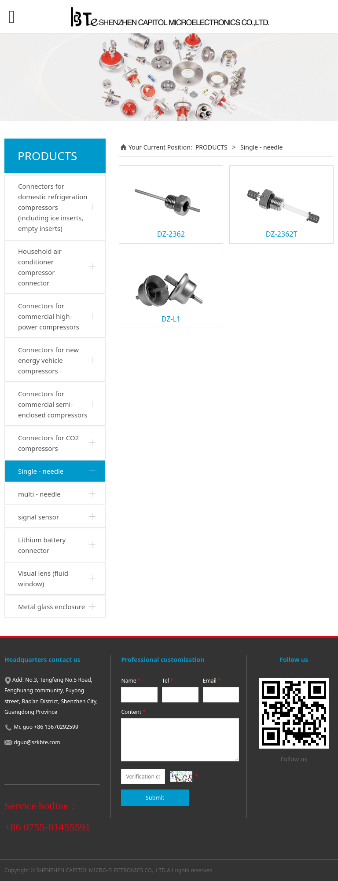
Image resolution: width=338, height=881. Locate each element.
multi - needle (39, 494)
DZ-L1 (171, 319)
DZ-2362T (282, 234)
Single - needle (40, 471)
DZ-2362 (171, 234)
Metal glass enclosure (51, 606)
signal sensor (38, 516)
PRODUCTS (211, 147)
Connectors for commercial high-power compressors (48, 316)
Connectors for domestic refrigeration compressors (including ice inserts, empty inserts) (53, 207)
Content (134, 712)
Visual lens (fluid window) (43, 578)
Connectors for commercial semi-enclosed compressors (52, 404)
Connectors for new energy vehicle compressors (48, 360)
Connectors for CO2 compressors (48, 443)
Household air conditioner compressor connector (40, 267)
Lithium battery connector (42, 545)
